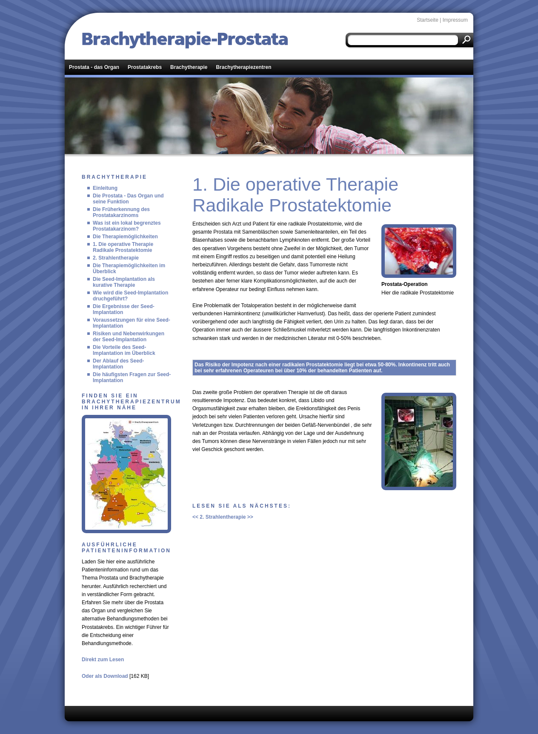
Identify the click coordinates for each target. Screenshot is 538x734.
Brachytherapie (188, 67)
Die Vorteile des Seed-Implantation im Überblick (124, 350)
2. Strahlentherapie (116, 258)
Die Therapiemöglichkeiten (125, 237)
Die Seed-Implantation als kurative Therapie (124, 282)
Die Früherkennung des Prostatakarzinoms (121, 212)
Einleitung (105, 188)
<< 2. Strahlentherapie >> (222, 517)
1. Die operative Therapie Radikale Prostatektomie (123, 247)
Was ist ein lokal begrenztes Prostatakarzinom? (127, 226)
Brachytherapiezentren (243, 67)
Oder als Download (105, 676)
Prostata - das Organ (94, 67)
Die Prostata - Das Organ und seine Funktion (128, 199)
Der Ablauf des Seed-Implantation (118, 364)
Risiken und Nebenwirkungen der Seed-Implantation (128, 337)
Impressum (455, 20)
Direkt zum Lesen (103, 660)
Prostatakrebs (145, 67)
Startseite (427, 20)
